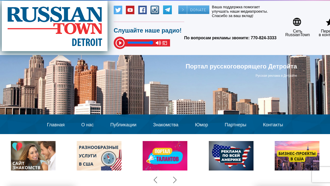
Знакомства (165, 124)
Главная (56, 124)
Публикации (123, 124)
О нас (87, 124)
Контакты (273, 124)
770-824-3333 (264, 38)
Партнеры (236, 124)
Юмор (201, 124)
